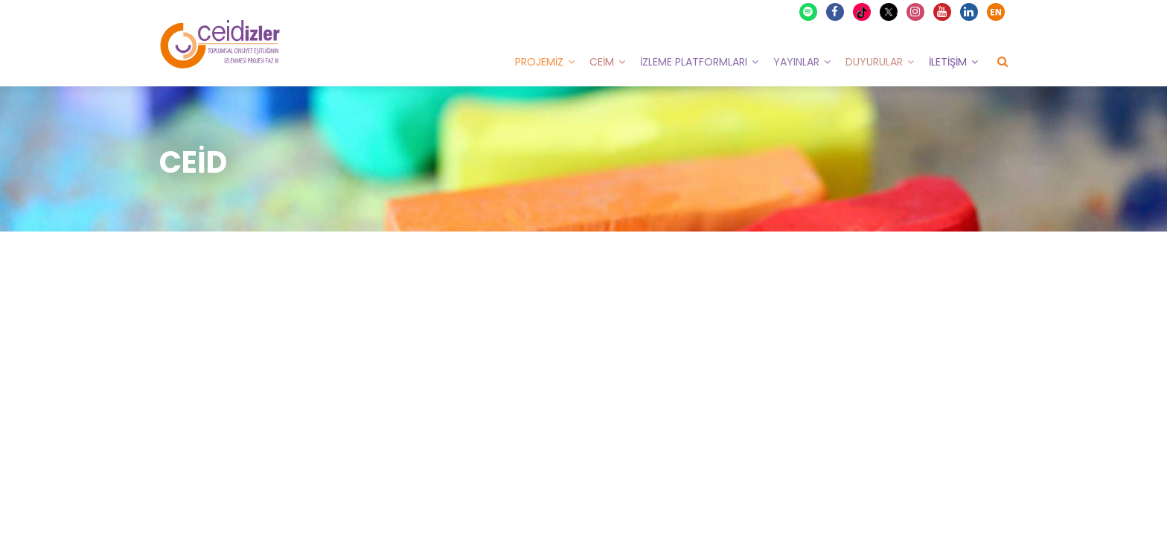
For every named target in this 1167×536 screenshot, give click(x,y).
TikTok (864, 12)
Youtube (943, 12)
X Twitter (890, 10)
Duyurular (874, 61)
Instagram (916, 12)
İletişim (948, 61)
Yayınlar (796, 61)
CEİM (601, 61)
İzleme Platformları (693, 61)
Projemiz (539, 61)
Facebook (836, 12)
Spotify (809, 12)
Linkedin (970, 12)
